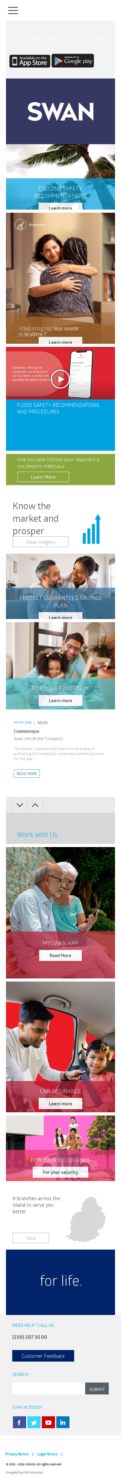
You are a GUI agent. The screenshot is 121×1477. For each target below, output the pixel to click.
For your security (60, 1172)
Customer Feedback (43, 1356)
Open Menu (13, 10)
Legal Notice (47, 1454)
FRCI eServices (33, 1472)
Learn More (43, 477)
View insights (40, 542)
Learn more (60, 208)
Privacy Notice (17, 1454)
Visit (31, 1238)
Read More (27, 773)
